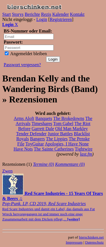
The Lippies (57, 138)
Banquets (43, 118)
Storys (17, 14)
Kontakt (77, 14)
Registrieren (61, 19)
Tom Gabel (63, 123)
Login (41, 19)
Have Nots (23, 149)
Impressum (74, 242)
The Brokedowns (68, 118)
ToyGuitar (34, 143)
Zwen (7, 171)
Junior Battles (60, 133)
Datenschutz (94, 242)
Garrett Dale (43, 128)
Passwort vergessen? (22, 64)
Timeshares (41, 123)
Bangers (37, 138)
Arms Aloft (24, 118)
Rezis (46, 14)
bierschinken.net (91, 237)
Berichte (32, 14)
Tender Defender (31, 133)
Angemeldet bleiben (26, 53)
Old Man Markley (71, 128)
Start (6, 14)
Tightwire (84, 149)
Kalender (60, 14)
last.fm (86, 154)
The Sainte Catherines (54, 149)
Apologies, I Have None (67, 143)
